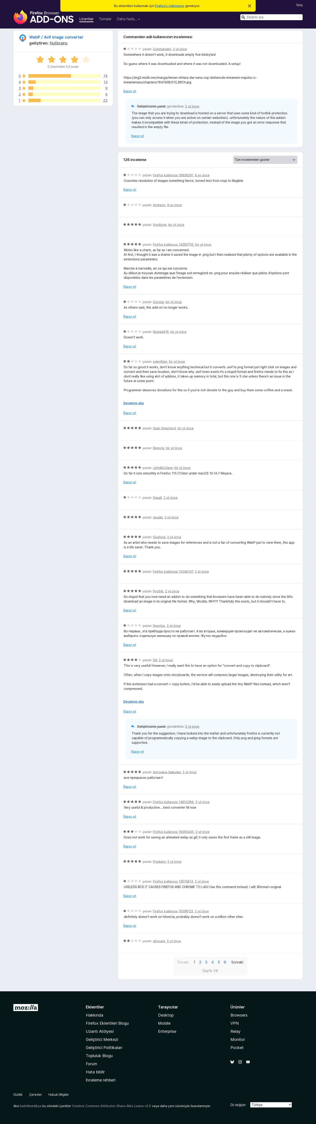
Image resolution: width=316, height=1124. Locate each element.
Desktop (166, 1015)
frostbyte (160, 225)
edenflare (160, 361)
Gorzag (158, 302)
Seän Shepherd (164, 428)
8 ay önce (202, 175)
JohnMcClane (163, 468)
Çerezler (35, 1094)
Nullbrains (59, 43)
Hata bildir (95, 1072)
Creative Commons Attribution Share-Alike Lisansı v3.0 (111, 1106)
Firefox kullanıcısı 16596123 (173, 911)
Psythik (158, 591)
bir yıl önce (176, 225)
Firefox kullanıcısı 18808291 (173, 175)
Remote (158, 448)
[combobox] (271, 17)
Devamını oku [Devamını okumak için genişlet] (133, 403)
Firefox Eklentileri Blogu (107, 1023)
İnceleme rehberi (100, 1080)
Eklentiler (95, 1007)
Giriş (299, 5)
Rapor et (129, 91)
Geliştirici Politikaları (104, 1047)
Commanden (162, 49)
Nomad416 (161, 332)
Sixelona (159, 537)
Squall (157, 497)
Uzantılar (86, 19)
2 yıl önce (180, 49)
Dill (155, 660)
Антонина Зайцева (167, 772)
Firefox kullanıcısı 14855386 (173, 802)
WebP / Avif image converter (56, 37)
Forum (91, 1063)
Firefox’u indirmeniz (169, 6)
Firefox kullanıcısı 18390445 (173, 832)
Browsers (239, 1015)
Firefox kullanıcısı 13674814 (173, 881)
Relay (235, 1031)
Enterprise (167, 1031)
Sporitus (159, 625)
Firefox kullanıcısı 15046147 (173, 571)
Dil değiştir (238, 1105)
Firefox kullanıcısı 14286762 (173, 244)
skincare (159, 941)
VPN (234, 1023)
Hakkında (94, 1015)
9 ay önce (174, 205)
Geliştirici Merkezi (102, 1039)
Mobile (164, 1023)
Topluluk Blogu (99, 1055)
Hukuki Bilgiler (58, 1094)
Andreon (159, 205)
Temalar (105, 19)
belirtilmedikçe (30, 1106)
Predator (159, 861)
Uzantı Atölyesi (100, 1031)
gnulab (158, 517)
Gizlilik (18, 1094)
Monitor (237, 1039)
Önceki (183, 962)
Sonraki (237, 962)
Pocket (237, 1047)
